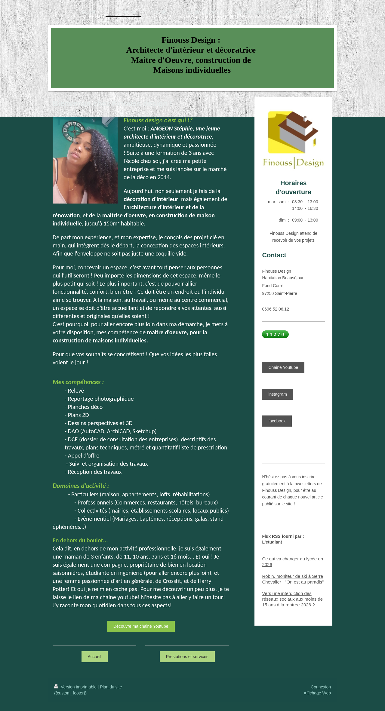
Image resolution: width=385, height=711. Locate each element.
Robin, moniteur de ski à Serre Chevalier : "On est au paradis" (293, 579)
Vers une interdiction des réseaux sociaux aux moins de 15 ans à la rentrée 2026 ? (292, 599)
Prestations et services (187, 656)
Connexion (321, 687)
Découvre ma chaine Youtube (140, 626)
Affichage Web (317, 693)
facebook (276, 420)
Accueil (94, 656)
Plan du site (111, 687)
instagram (277, 394)
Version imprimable (76, 687)
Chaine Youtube (283, 367)
